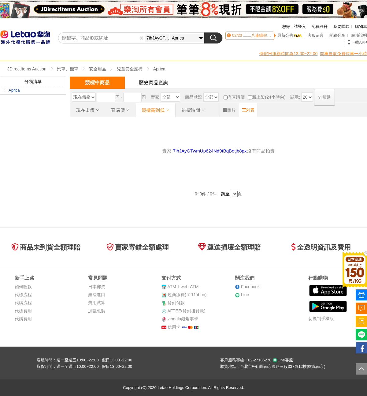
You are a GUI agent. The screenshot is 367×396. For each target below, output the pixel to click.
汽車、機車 (67, 68)
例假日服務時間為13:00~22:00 (288, 53)
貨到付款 (176, 302)
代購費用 (23, 318)
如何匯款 (23, 286)
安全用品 (97, 68)
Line (245, 294)
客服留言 (316, 35)
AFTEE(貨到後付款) (186, 310)
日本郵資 (96, 286)
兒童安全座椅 (130, 68)
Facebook (250, 286)
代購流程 (23, 302)
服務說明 (359, 35)
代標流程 (23, 294)
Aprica (159, 68)
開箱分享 (337, 35)
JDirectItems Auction (26, 68)
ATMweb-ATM (182, 286)
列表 (248, 109)
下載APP (357, 42)
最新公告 (289, 35)
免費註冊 (320, 26)
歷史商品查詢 (153, 82)
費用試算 (96, 302)
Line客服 (282, 360)
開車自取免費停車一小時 (343, 53)
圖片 (229, 109)
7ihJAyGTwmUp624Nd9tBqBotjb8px (210, 150)
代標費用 (23, 310)
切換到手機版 (321, 318)
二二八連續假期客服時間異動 (268, 35)
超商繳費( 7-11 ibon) (187, 294)
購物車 (361, 26)
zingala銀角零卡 (183, 318)
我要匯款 (341, 26)
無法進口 (96, 294)
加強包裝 (96, 310)
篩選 (324, 97)
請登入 (300, 26)
